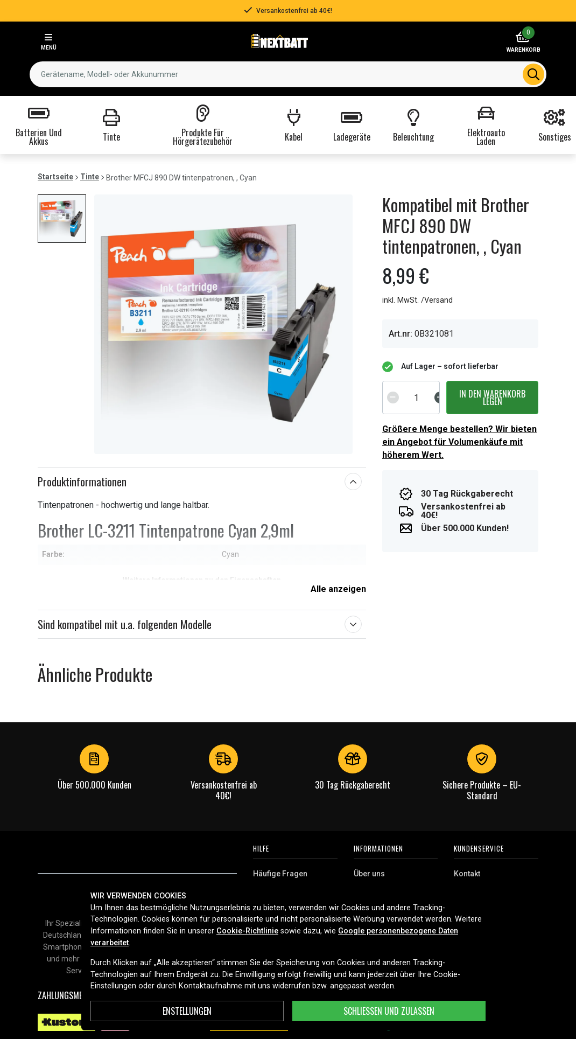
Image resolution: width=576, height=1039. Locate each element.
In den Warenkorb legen (492, 397)
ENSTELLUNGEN (187, 1011)
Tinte (89, 176)
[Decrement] (393, 397)
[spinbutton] (416, 397)
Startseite (55, 176)
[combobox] (288, 74)
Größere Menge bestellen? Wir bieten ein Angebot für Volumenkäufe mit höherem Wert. (459, 442)
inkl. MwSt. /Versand (417, 300)
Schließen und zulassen (388, 1011)
